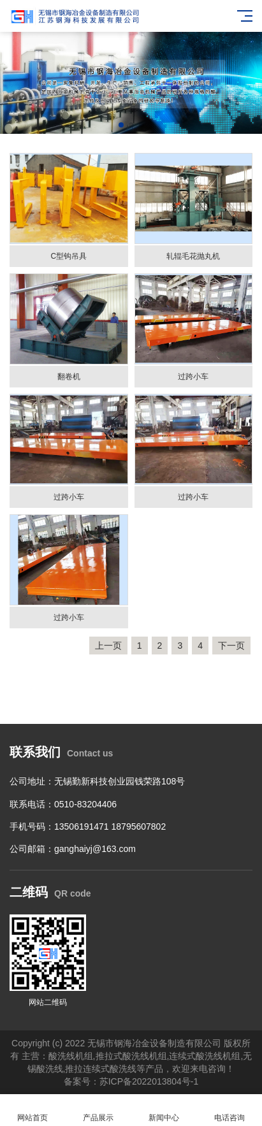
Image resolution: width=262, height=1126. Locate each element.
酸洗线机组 (70, 1056)
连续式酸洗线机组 (204, 1056)
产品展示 (98, 1110)
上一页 (108, 645)
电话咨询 (229, 1110)
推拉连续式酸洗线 (100, 1069)
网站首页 (33, 1110)
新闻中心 (164, 1110)
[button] (121, 124)
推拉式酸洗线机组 (131, 1056)
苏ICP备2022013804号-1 (149, 1081)
